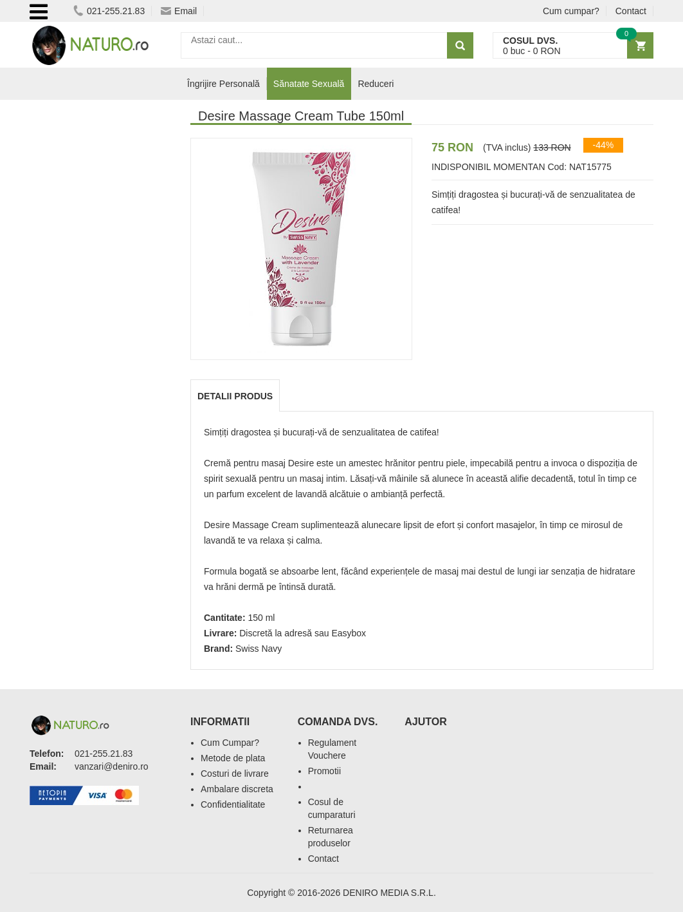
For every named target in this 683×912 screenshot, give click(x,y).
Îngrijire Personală (223, 84)
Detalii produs (235, 396)
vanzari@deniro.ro (112, 766)
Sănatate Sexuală (309, 84)
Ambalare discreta (237, 789)
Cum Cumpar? (230, 742)
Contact (630, 11)
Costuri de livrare (235, 773)
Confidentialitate (233, 804)
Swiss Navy (258, 648)
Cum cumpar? (571, 11)
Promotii (324, 771)
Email (179, 11)
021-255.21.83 (109, 11)
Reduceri (376, 84)
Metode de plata (233, 758)
